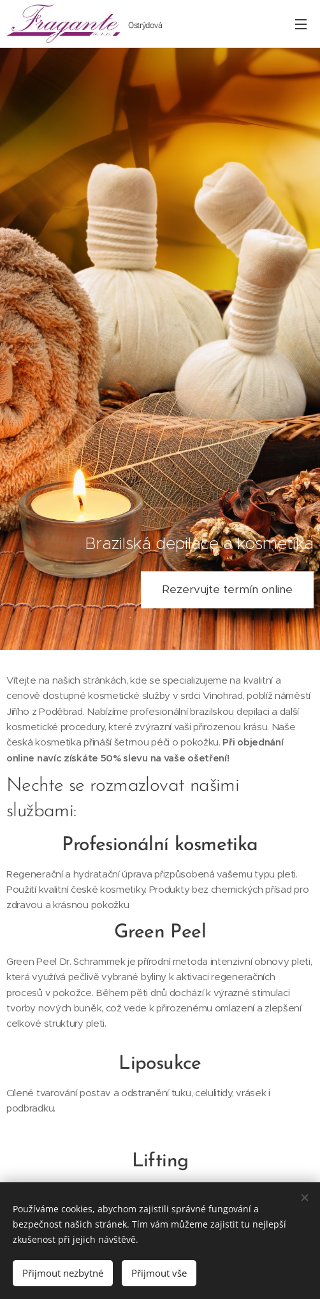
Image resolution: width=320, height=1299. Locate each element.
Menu (301, 24)
